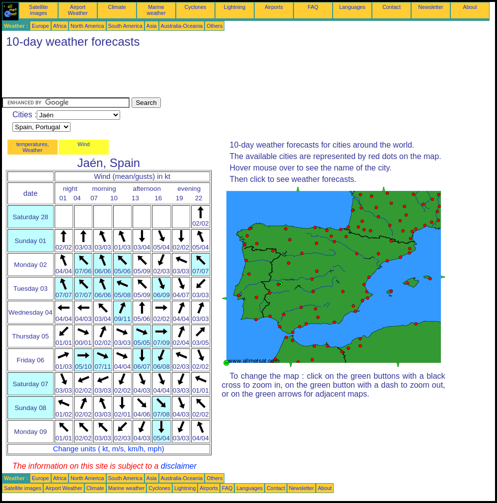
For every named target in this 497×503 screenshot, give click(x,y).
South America (125, 26)
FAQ (313, 7)
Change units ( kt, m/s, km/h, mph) (108, 449)
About (470, 7)
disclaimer (179, 466)
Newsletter (430, 7)
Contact (391, 7)
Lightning (234, 7)
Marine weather (156, 10)
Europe (40, 26)
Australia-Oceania (182, 26)
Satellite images (38, 10)
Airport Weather (77, 10)
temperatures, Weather (32, 147)
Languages (352, 7)
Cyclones (196, 7)
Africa (60, 26)
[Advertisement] (182, 75)
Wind (83, 144)
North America (87, 26)
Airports (274, 7)
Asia (151, 26)
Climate (117, 7)
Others (214, 26)
